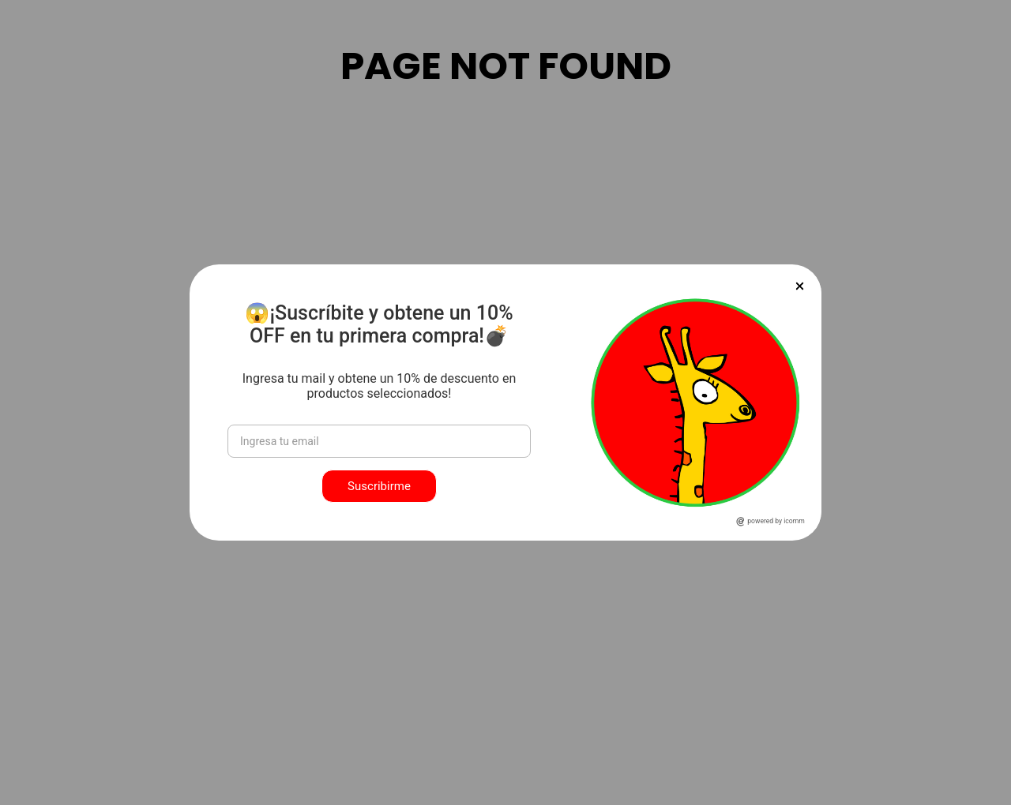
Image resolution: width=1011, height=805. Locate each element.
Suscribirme (379, 486)
